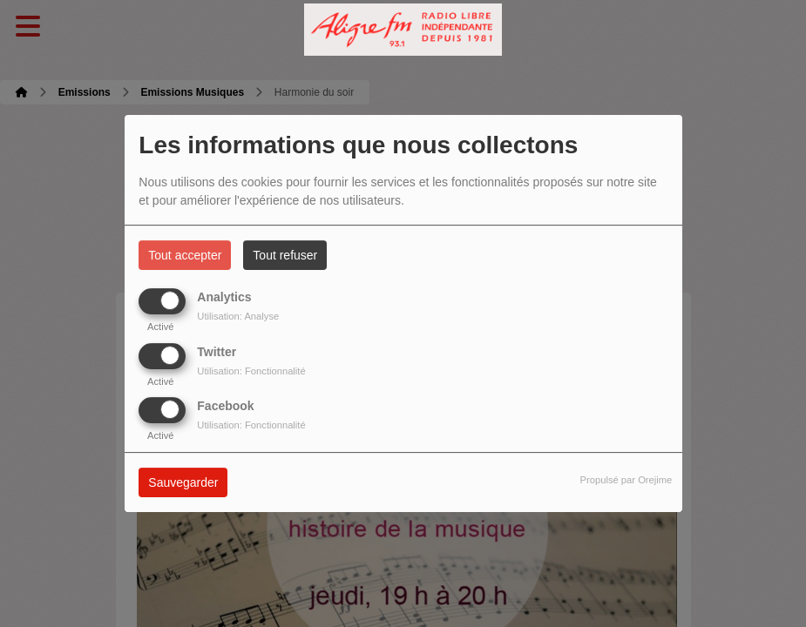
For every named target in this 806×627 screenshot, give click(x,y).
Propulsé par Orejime (626, 480)
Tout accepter (184, 255)
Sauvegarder (183, 482)
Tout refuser (285, 255)
